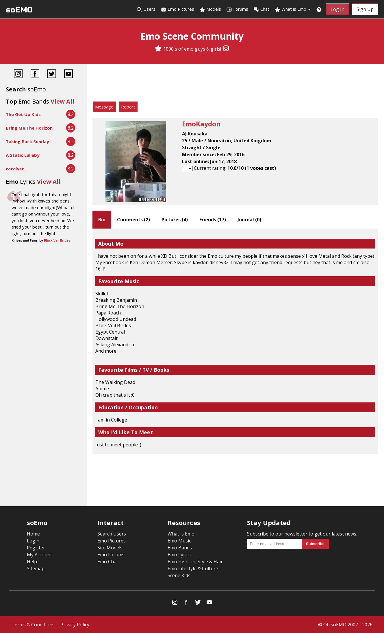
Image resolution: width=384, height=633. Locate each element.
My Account (39, 554)
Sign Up (365, 9)
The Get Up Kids (23, 114)
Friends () (212, 219)
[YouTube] (68, 74)
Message (104, 107)
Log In (337, 9)
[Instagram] (226, 49)
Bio (101, 219)
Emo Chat (107, 561)
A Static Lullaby (23, 155)
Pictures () (175, 219)
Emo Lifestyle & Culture (193, 568)
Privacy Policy (74, 624)
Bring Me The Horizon (29, 128)
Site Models (110, 547)
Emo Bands (180, 547)
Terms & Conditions (33, 624)
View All (62, 101)
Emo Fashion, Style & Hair (195, 561)
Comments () (133, 219)
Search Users (111, 534)
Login (33, 541)
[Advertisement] (235, 83)
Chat (261, 9)
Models (210, 9)
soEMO (19, 9)
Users (145, 9)
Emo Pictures (177, 9)
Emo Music (179, 541)
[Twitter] (51, 74)
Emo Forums (111, 554)
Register (36, 547)
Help (32, 561)
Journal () (249, 219)
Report (128, 107)
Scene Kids (179, 575)
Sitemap (35, 568)
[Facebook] (35, 74)
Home (33, 534)
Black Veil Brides (57, 240)
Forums (237, 9)
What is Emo (292, 9)
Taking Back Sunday (27, 141)
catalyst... (16, 169)
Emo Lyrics (179, 554)
